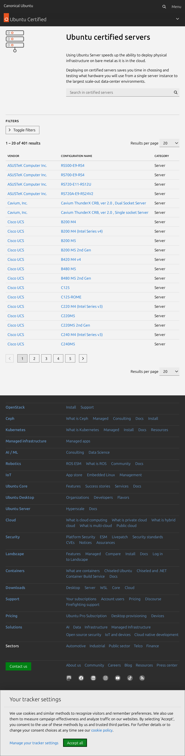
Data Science (99, 452)
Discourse (153, 599)
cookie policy (102, 730)
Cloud (11, 520)
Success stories (97, 486)
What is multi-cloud (96, 525)
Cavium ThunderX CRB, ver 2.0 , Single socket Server (104, 212)
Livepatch (120, 537)
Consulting (122, 418)
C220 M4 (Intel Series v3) (82, 306)
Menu (176, 6)
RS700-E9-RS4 (72, 175)
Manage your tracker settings (34, 743)
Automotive (76, 646)
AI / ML (12, 452)
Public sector (119, 646)
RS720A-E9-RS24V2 (77, 193)
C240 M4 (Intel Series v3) (82, 334)
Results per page (145, 143)
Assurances (105, 542)
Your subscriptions (81, 599)
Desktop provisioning (129, 616)
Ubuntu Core (16, 486)
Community (121, 463)
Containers (15, 571)
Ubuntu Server (18, 509)
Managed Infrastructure (131, 627)
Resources (159, 430)
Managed (100, 418)
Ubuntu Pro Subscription (86, 616)
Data (77, 627)
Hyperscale (75, 509)
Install (71, 407)
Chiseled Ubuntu (118, 571)
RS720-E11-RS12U (76, 184)
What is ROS (96, 463)
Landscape (15, 554)
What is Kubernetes (82, 430)
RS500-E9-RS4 (72, 165)
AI (67, 627)
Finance (152, 646)
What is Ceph (77, 418)
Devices (157, 616)
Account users (112, 599)
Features (73, 486)
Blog (128, 665)
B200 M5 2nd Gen (76, 250)
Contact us (18, 666)
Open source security (83, 634)
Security (13, 537)
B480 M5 (68, 269)
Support (87, 407)
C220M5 (68, 316)
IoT (8, 475)
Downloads (15, 587)
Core (116, 587)
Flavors (123, 497)
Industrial (97, 646)
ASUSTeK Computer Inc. (27, 165)
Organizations (77, 497)
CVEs (70, 542)
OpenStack (15, 407)
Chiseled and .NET (152, 571)
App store (74, 475)
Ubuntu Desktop (20, 497)
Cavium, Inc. (17, 203)
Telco (138, 646)
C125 (65, 287)
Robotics (13, 463)
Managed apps (78, 441)
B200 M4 (68, 222)
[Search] (164, 6)
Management (131, 475)
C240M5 (68, 344)
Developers (103, 497)
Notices (85, 542)
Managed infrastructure (26, 441)
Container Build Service (85, 576)
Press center (167, 665)
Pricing (134, 599)
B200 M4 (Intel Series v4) (82, 231)
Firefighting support (82, 604)
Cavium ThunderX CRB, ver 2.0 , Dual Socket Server (103, 203)
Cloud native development (156, 634)
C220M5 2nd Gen (75, 325)
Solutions (14, 627)
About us (73, 665)
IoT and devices (118, 634)
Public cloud (126, 525)
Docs (139, 418)
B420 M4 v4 (71, 259)
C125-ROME (71, 297)
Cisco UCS (16, 222)
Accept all (75, 743)
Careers (114, 665)
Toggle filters (24, 130)
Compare (113, 554)
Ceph (10, 418)
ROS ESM (73, 463)
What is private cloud (129, 520)
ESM (103, 537)
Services (121, 486)
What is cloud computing (86, 520)
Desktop (73, 587)
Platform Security (80, 537)
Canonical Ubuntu (18, 6)
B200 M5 (68, 240)
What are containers (83, 571)
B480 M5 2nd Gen (76, 278)
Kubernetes (15, 430)
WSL (103, 587)
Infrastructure (96, 627)
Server (90, 587)
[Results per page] (169, 143)
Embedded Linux (101, 475)
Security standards (147, 537)
